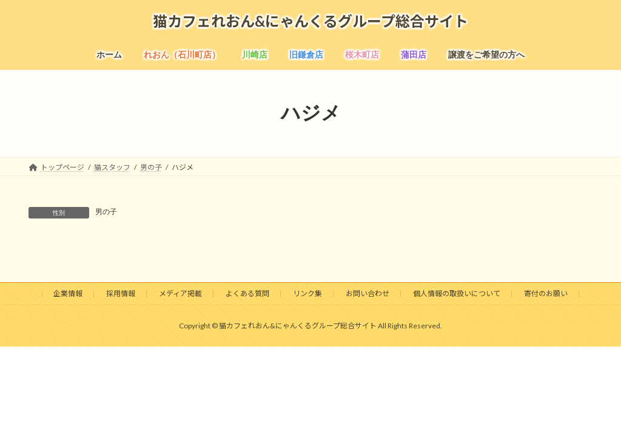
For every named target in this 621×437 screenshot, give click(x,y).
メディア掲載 (180, 293)
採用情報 (120, 293)
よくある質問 (247, 293)
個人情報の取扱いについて (456, 293)
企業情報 (67, 293)
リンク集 (307, 293)
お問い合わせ (367, 293)
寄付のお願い (546, 293)
